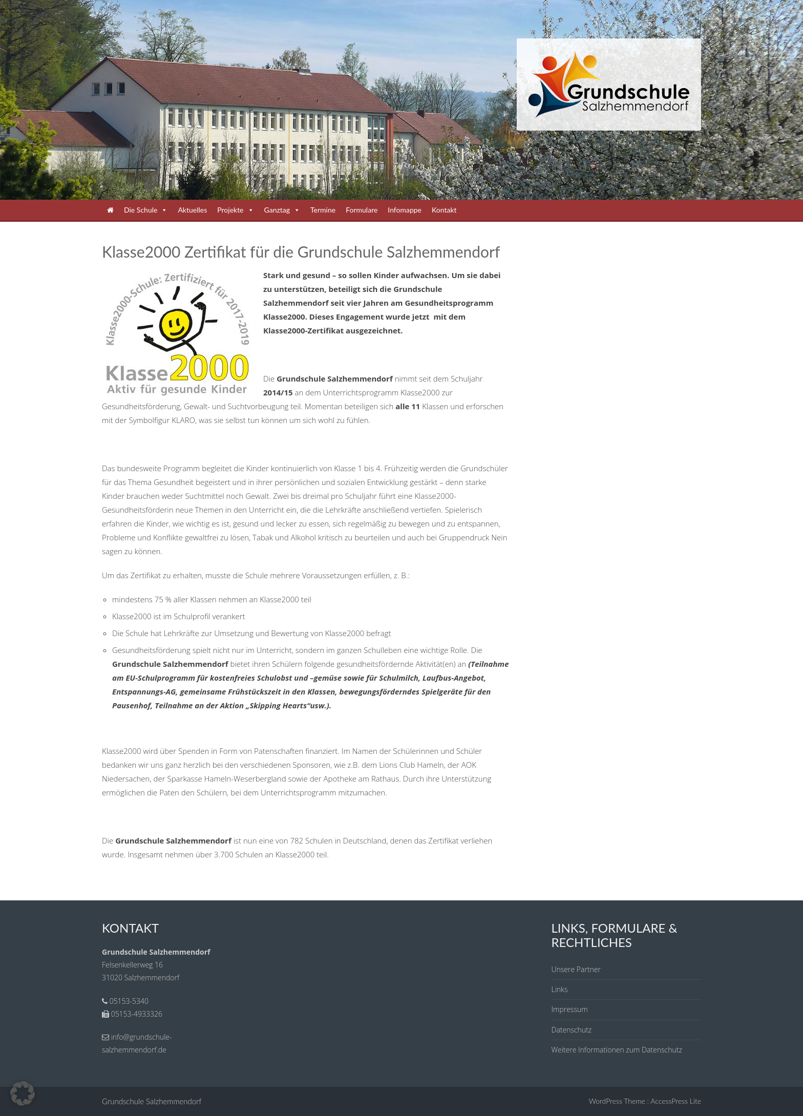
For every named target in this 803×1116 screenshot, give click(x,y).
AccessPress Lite (675, 1101)
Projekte (235, 210)
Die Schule (145, 210)
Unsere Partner (576, 969)
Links (560, 989)
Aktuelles (192, 209)
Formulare (361, 209)
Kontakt (444, 209)
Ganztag (282, 210)
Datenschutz (572, 1030)
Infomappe (404, 209)
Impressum (570, 1009)
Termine (322, 209)
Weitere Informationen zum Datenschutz (617, 1050)
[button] (22, 1093)
